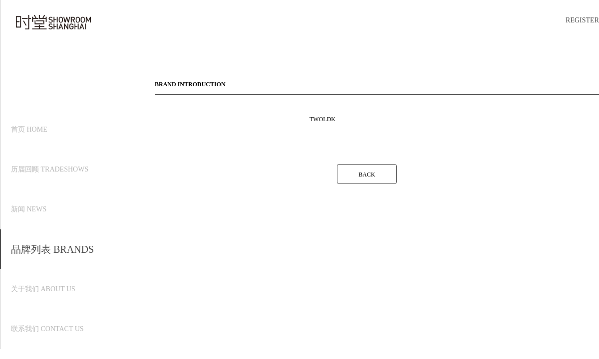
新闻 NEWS (28, 209)
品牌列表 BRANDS (52, 249)
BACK (366, 174)
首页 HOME (29, 129)
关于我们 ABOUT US (43, 289)
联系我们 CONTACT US (47, 329)
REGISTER (582, 20)
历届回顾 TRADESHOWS (49, 169)
